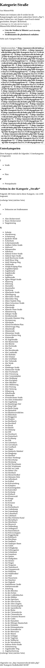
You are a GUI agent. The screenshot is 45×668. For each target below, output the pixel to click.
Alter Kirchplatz (11, 380)
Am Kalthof (9, 481)
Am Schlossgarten (12, 550)
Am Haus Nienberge (13, 458)
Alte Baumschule (11, 342)
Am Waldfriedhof (11, 574)
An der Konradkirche (13, 629)
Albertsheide (10, 305)
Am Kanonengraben (12, 488)
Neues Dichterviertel (13, 221)
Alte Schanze (10, 357)
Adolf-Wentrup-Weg (13, 262)
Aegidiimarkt (10, 271)
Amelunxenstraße (11, 586)
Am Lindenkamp (11, 509)
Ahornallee (9, 286)
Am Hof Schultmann (13, 466)
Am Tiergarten (10, 565)
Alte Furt (8, 348)
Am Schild (9, 546)
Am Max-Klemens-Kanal (14, 518)
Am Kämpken (10, 486)
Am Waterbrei (10, 580)
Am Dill (8, 432)
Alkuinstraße (10, 331)
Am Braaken (10, 419)
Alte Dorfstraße (11, 346)
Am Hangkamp (11, 453)
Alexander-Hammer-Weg (14, 318)
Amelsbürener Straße (13, 584)
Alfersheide (9, 322)
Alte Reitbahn (10, 355)
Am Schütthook (11, 552)
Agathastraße (10, 277)
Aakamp (8, 232)
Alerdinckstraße (11, 316)
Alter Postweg (10, 387)
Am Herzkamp (10, 462)
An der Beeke (10, 610)
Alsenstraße (9, 337)
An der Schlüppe (11, 636)
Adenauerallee (10, 249)
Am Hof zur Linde (12, 468)
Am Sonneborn (10, 554)
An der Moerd (10, 634)
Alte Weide (9, 363)
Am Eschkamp (10, 438)
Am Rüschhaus (10, 539)
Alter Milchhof (10, 382)
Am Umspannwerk (12, 569)
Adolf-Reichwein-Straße (14, 258)
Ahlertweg (9, 284)
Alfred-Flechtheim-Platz (14, 325)
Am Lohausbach (11, 513)
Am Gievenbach (11, 445)
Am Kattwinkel (11, 490)
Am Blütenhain (11, 415)
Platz (7, 174)
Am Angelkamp (11, 402)
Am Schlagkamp (11, 548)
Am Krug (8, 505)
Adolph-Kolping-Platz (13, 267)
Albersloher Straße (12, 297)
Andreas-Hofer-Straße (13, 644)
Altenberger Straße (12, 367)
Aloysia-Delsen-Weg (13, 335)
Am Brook (9, 425)
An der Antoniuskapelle (14, 606)
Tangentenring (10, 223)
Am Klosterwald (11, 496)
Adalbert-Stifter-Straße (13, 245)
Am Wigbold (10, 582)
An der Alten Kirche (12, 601)
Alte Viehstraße (11, 361)
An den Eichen (10, 593)
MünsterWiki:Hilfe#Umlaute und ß (13, 26)
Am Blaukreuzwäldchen (14, 413)
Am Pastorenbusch (12, 531)
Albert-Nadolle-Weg (13, 301)
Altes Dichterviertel (12, 219)
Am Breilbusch (10, 421)
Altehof (8, 365)
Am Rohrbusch (10, 537)
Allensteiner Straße (12, 333)
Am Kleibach (10, 494)
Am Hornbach (10, 473)
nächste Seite (19, 200)
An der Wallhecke (12, 640)
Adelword (8, 247)
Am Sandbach (10, 541)
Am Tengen (9, 563)
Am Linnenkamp (11, 511)
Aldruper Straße (11, 314)
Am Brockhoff (10, 423)
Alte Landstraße (11, 352)
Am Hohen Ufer (11, 471)
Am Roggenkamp (11, 535)
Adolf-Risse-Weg (11, 260)
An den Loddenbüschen (14, 595)
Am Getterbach (11, 443)
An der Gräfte (10, 619)
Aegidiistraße (10, 273)
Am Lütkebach (10, 516)
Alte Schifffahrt (11, 359)
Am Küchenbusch (12, 507)
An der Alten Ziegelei (13, 604)
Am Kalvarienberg (12, 483)
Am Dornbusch (11, 434)
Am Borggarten (11, 417)
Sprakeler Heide (11, 239)
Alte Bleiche (9, 344)
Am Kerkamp (10, 492)
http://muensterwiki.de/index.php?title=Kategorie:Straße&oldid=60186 (19, 664)
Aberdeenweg (10, 234)
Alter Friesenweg (11, 374)
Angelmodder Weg (12, 649)
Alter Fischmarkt (11, 372)
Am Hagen (9, 449)
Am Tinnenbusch (11, 567)
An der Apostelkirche (13, 608)
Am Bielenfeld (10, 410)
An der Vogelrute (11, 638)
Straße (7, 165)
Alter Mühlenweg (11, 385)
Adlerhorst (9, 251)
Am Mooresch (10, 524)
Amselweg (9, 589)
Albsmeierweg (10, 312)
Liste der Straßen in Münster (17, 30)
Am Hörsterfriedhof (12, 475)
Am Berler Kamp (11, 408)
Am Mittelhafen (11, 522)
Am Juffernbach (11, 479)
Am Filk (8, 440)
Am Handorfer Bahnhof (14, 451)
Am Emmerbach (11, 436)
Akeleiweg (9, 290)
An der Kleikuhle (11, 625)
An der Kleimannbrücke (14, 627)
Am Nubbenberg (11, 526)
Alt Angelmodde (11, 340)
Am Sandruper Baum (13, 544)
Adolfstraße (9, 264)
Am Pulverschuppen (12, 533)
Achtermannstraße (12, 243)
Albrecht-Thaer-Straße (13, 309)
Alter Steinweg (10, 389)
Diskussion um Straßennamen (16, 209)
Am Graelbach (10, 447)
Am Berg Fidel (10, 406)
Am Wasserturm (11, 578)
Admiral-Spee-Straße (13, 256)
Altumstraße (9, 395)
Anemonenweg (10, 647)
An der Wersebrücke (13, 642)
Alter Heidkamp (11, 378)
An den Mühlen (11, 597)
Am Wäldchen (10, 571)
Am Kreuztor (10, 503)
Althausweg (9, 391)
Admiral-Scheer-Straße (14, 254)
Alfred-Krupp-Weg (12, 327)
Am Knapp (9, 498)
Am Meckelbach (11, 520)
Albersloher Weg (11, 299)
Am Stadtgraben (11, 559)
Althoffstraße (10, 393)
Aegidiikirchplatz (11, 269)
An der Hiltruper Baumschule (16, 623)
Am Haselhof (10, 455)
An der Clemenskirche (13, 614)
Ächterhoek (9, 241)
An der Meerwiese (12, 632)
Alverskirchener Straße (14, 398)
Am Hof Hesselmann (13, 464)
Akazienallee (10, 288)
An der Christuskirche (13, 612)
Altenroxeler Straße (12, 370)
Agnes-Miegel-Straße (13, 279)
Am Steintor (9, 561)
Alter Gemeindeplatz (13, 376)
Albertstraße (9, 307)
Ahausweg (9, 282)
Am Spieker (9, 556)
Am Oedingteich (11, 528)
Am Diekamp (10, 430)
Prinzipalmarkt (10, 184)
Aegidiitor (9, 275)
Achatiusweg (10, 236)
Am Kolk (8, 501)
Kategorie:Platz (15, 39)
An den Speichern (12, 599)
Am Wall (8, 576)
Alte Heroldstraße (11, 350)
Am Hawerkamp (11, 460)
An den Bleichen (11, 591)
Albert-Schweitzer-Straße (14, 303)
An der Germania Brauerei (15, 617)
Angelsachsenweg (12, 651)
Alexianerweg (10, 320)
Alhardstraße (10, 329)
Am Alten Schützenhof (13, 400)
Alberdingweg (10, 294)
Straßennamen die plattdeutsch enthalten (22, 35)
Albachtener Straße (12, 292)
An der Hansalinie (12, 621)
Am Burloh (9, 428)
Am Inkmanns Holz (12, 477)
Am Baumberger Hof (13, 404)
